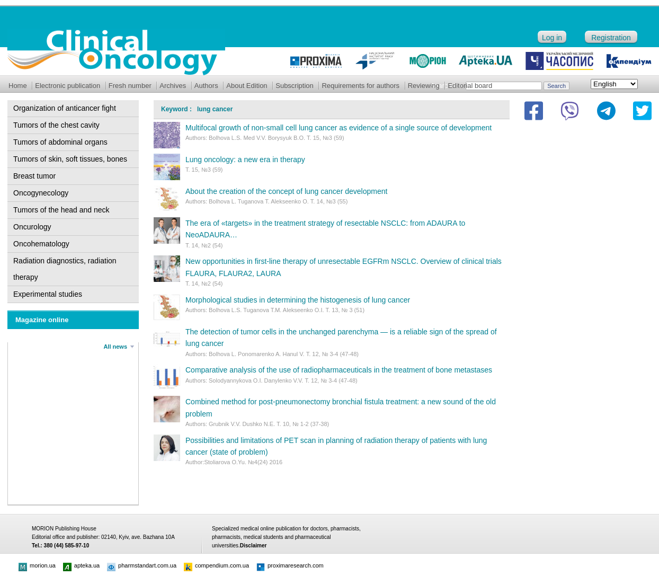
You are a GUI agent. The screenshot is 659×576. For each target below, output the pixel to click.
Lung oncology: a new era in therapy (245, 159)
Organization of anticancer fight (64, 108)
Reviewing (424, 86)
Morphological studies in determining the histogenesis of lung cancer (297, 300)
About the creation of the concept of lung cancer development (286, 191)
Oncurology (32, 227)
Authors (206, 86)
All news (115, 346)
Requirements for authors (360, 86)
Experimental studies (47, 294)
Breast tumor (34, 176)
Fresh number (130, 86)
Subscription (294, 86)
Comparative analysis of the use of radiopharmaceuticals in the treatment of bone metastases (338, 370)
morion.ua (37, 565)
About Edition (246, 86)
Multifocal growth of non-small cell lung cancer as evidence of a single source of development (338, 127)
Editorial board (470, 86)
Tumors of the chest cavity (56, 125)
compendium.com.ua (216, 565)
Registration (611, 37)
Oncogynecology (40, 193)
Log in (552, 37)
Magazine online (41, 320)
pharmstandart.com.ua (141, 565)
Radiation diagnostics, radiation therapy (65, 268)
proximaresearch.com (290, 565)
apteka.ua (81, 565)
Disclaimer (253, 545)
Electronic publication (67, 86)
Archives (172, 86)
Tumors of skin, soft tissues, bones (70, 159)
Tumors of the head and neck (61, 210)
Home (17, 86)
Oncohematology (41, 244)
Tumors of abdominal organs (60, 142)
